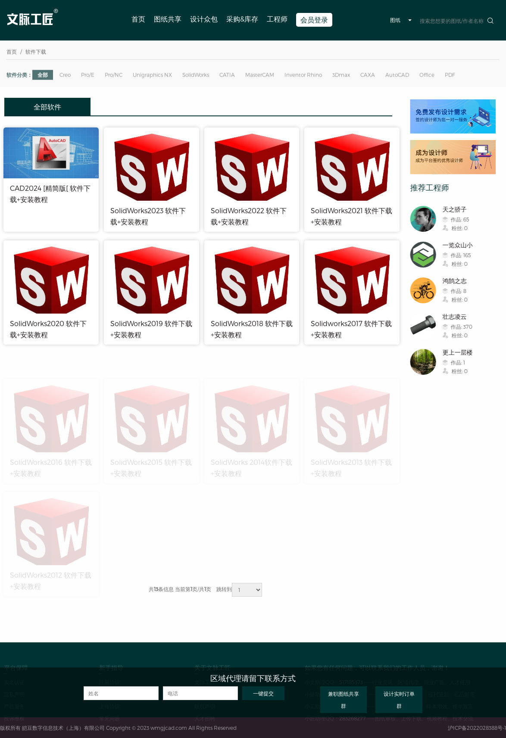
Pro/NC (113, 77)
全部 (42, 77)
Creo (65, 77)
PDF (450, 77)
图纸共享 (167, 19)
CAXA (367, 77)
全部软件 (47, 107)
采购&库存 (242, 19)
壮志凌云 (459, 316)
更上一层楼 (462, 352)
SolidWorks (195, 77)
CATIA (227, 77)
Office (426, 77)
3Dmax (341, 77)
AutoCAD (397, 77)
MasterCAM (259, 77)
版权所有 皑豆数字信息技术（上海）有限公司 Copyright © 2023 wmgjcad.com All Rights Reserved (118, 728)
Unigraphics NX (152, 77)
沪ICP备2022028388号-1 (477, 728)
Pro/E (87, 77)
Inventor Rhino (303, 77)
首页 (138, 19)
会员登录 (314, 20)
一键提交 (263, 693)
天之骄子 (459, 209)
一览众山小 (462, 245)
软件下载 (35, 53)
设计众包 (204, 19)
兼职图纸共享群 (343, 700)
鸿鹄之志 (459, 280)
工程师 (277, 19)
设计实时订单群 (399, 700)
